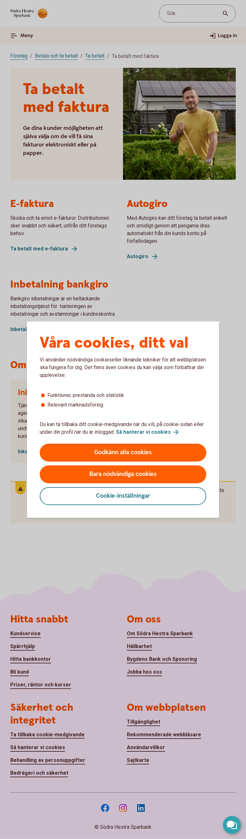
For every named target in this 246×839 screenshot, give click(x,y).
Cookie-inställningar (123, 496)
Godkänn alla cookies (123, 452)
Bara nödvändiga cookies (123, 474)
